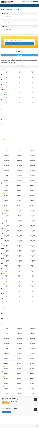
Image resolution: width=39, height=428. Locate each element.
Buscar (19, 43)
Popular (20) (3, 60)
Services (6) (25, 60)
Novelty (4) (8, 62)
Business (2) (8, 60)
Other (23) (12, 62)
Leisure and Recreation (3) (32, 60)
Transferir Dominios (6, 412)
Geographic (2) (13, 60)
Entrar (27, 1)
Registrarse (30, 1)
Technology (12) (19, 60)
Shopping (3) (3, 62)
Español (23, 1)
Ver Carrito (35, 1)
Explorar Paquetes (6, 403)
